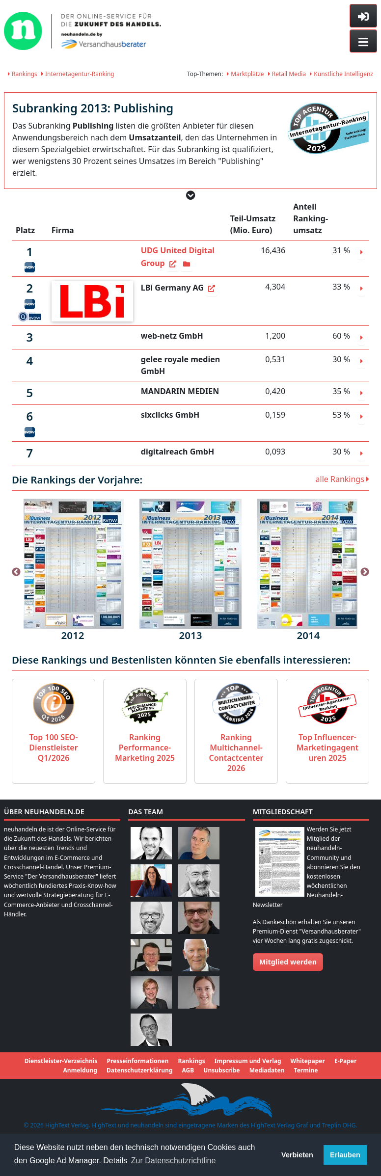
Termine (306, 1070)
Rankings (22, 74)
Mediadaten (267, 1070)
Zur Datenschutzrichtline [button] (173, 1160)
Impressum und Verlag (248, 1061)
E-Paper (345, 1061)
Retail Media (287, 74)
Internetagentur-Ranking (77, 74)
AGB (188, 1070)
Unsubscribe (221, 1070)
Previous (16, 572)
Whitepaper (308, 1061)
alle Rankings (342, 479)
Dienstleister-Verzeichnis (61, 1061)
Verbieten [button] (297, 1155)
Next (365, 572)
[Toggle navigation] (363, 41)
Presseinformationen (137, 1061)
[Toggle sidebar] (363, 15)
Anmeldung (80, 1070)
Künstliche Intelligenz (341, 74)
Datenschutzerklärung (139, 1070)
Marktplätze (245, 74)
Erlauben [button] (345, 1155)
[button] (190, 195)
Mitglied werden (288, 961)
